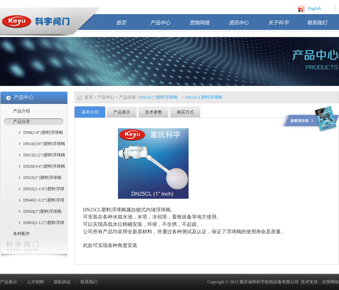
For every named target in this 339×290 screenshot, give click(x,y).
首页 (129, 25)
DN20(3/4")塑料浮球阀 (44, 166)
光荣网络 (330, 281)
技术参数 (153, 112)
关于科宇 (284, 25)
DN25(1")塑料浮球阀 (42, 177)
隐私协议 (62, 281)
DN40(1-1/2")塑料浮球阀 (43, 201)
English (314, 8)
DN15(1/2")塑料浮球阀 (44, 155)
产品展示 (121, 112)
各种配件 (21, 233)
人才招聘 (35, 281)
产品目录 (127, 97)
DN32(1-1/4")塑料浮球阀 (43, 189)
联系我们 (323, 25)
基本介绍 (90, 112)
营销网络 (205, 25)
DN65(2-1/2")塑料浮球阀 (43, 223)
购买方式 (185, 112)
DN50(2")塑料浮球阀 (42, 211)
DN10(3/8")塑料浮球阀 (44, 143)
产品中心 (166, 25)
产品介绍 (21, 111)
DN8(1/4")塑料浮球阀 (43, 132)
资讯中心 (244, 25)
